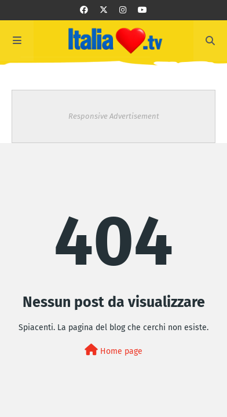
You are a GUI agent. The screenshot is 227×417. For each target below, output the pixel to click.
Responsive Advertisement (113, 116)
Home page (113, 350)
